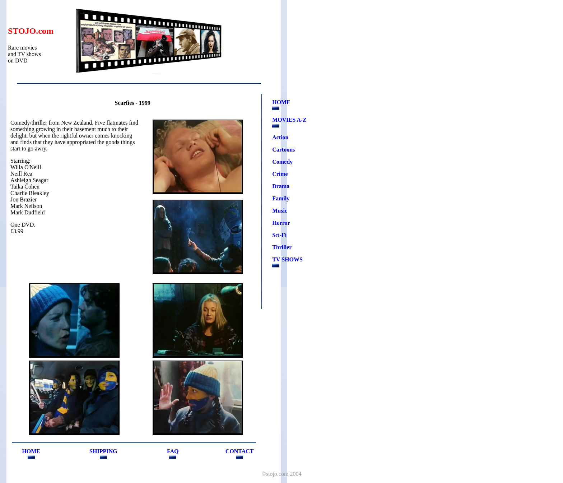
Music (279, 211)
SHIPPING (103, 451)
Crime (280, 174)
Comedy (282, 162)
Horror (281, 223)
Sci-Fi (279, 235)
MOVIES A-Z (289, 120)
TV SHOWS (287, 259)
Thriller (282, 247)
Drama (280, 186)
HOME (281, 102)
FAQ (173, 451)
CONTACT (239, 451)
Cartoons (283, 150)
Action (280, 137)
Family (280, 198)
